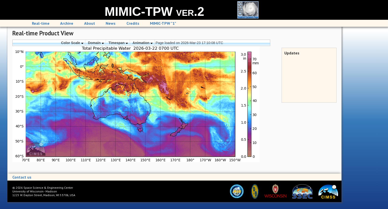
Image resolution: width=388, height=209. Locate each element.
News (111, 23)
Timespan (118, 43)
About (89, 23)
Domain (96, 43)
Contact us (21, 177)
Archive (66, 23)
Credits (132, 23)
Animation (142, 43)
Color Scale (72, 43)
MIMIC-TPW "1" (163, 23)
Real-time (40, 23)
